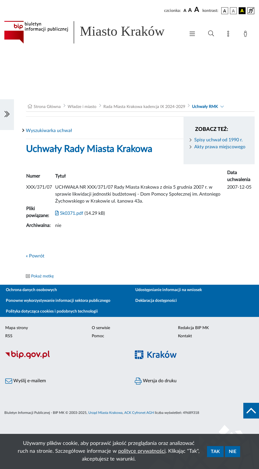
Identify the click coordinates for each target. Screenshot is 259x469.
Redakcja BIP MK (193, 328)
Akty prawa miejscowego (219, 147)
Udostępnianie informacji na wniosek (168, 290)
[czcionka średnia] (190, 11)
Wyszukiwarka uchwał (49, 130)
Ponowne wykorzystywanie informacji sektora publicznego (58, 301)
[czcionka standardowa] (185, 10)
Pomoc (98, 336)
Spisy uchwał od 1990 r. (218, 140)
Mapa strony (16, 328)
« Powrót (35, 256)
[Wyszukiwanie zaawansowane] (211, 34)
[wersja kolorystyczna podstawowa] (225, 11)
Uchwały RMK (205, 107)
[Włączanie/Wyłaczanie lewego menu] (7, 114)
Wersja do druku (156, 381)
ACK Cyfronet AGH (139, 412)
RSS (8, 336)
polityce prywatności (142, 451)
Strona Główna (47, 107)
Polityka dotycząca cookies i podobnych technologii (52, 311)
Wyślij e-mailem (25, 381)
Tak (215, 451)
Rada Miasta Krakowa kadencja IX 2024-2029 (144, 107)
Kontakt (185, 336)
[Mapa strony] (229, 35)
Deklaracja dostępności (156, 301)
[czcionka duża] (197, 10)
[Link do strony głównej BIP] (91, 32)
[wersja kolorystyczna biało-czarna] (233, 11)
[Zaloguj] (246, 35)
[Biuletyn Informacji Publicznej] (64, 358)
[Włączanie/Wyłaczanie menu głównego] (192, 34)
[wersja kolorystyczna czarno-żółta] (242, 11)
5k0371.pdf (69, 213)
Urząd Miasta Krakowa (105, 412)
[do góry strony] (251, 411)
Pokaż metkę (42, 276)
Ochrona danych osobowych (31, 290)
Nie (232, 451)
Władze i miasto (82, 107)
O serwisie (101, 328)
